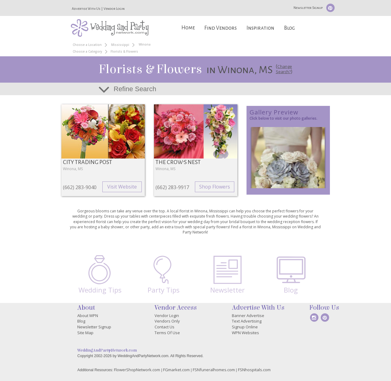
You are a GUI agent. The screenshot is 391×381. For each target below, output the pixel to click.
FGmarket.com (176, 369)
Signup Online (245, 327)
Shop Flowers (214, 186)
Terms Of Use (167, 332)
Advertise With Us (86, 8)
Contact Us (164, 327)
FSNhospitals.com (254, 369)
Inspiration (260, 28)
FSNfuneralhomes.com (214, 369)
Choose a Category (87, 51)
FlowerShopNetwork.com (137, 369)
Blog (289, 28)
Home (188, 28)
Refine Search (135, 89)
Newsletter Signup (308, 7)
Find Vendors (220, 28)
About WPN (87, 315)
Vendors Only (167, 321)
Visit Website (122, 186)
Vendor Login (114, 8)
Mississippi (120, 45)
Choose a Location (87, 45)
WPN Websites (245, 332)
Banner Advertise (248, 315)
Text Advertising (246, 321)
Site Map (85, 332)
